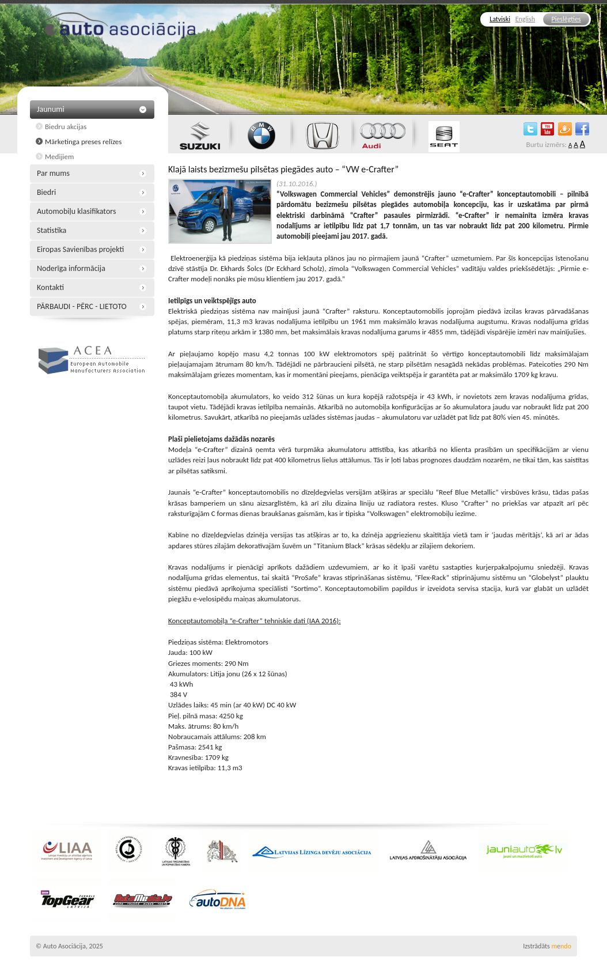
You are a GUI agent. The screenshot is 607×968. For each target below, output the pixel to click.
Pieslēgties (566, 19)
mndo (561, 946)
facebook (582, 128)
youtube (548, 128)
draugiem (565, 128)
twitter (530, 128)
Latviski (500, 19)
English (525, 19)
